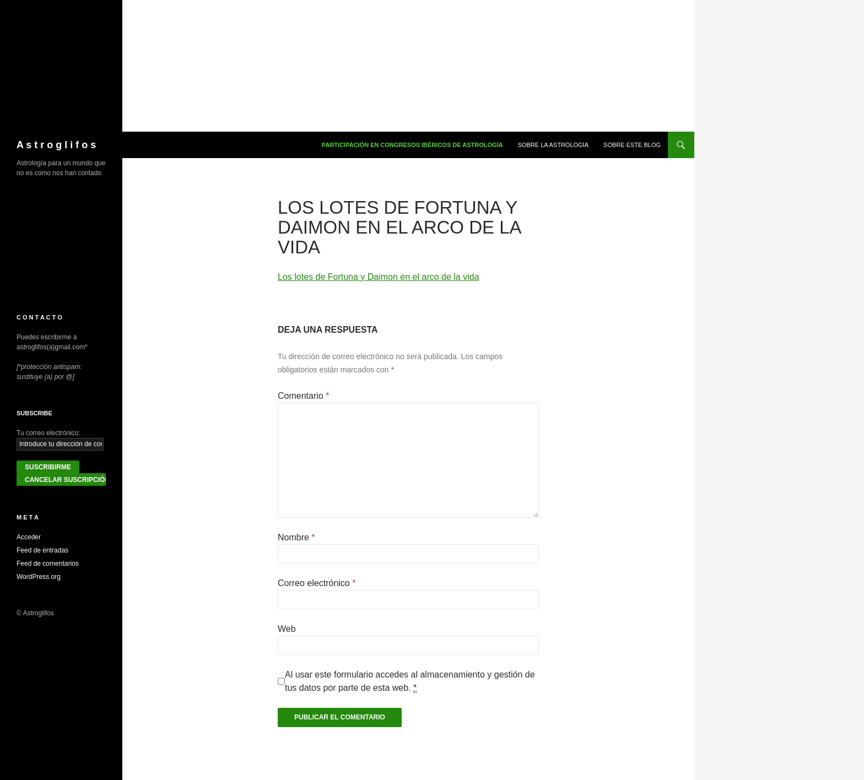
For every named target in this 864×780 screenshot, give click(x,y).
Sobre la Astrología (553, 145)
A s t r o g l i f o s (56, 144)
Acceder (29, 537)
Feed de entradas (42, 550)
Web (287, 628)
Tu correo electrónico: (48, 433)
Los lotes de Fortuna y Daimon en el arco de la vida (378, 276)
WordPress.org (39, 577)
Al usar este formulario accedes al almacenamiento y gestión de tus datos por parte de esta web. (410, 681)
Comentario (303, 395)
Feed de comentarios (48, 563)
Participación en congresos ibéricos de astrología (412, 145)
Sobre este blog (632, 145)
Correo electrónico (316, 583)
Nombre (296, 537)
